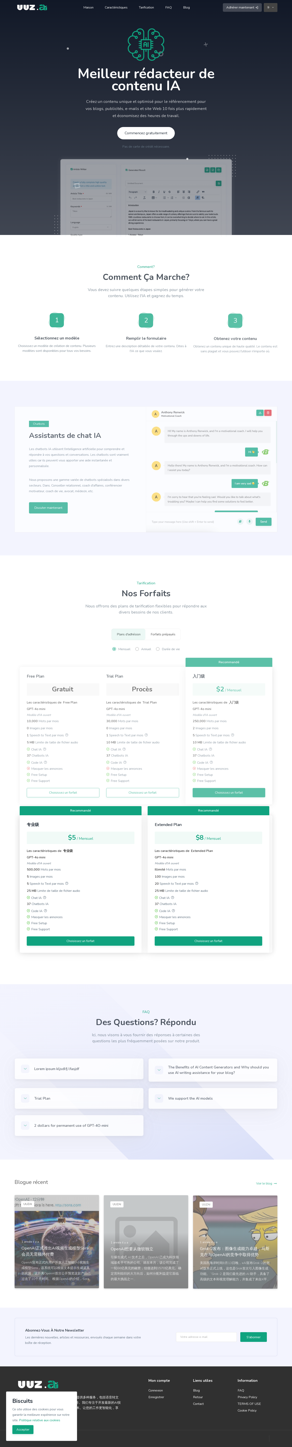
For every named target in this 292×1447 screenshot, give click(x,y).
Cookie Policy (247, 1410)
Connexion (155, 1390)
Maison (88, 7)
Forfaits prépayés (163, 634)
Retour (198, 1397)
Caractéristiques (116, 7)
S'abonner (254, 1337)
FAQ (168, 7)
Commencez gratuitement (146, 133)
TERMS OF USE (249, 1404)
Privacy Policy (247, 1397)
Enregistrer (156, 1397)
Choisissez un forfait (80, 941)
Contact (198, 1404)
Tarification (146, 7)
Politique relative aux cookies (39, 1420)
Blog (186, 7)
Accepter (22, 1429)
